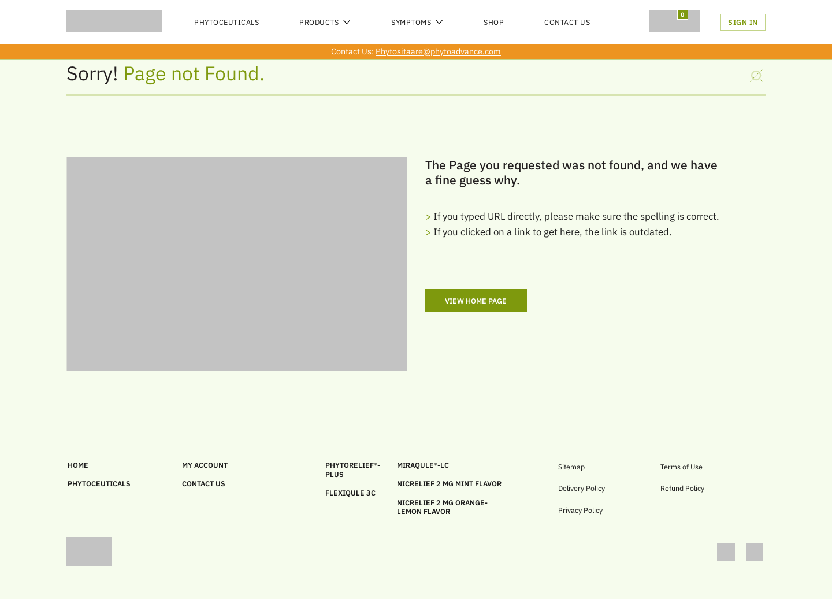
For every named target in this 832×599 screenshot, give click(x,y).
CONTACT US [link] (203, 483)
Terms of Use (681, 466)
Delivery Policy (581, 488)
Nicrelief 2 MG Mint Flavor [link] (449, 483)
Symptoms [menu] (417, 22)
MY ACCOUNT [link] (205, 464)
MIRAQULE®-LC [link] (423, 464)
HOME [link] (78, 464)
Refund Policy (682, 488)
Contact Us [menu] (567, 22)
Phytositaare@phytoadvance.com (438, 51)
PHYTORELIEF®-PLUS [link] (352, 469)
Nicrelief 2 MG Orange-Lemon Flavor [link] (442, 507)
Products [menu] (325, 22)
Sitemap (571, 466)
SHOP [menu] (494, 22)
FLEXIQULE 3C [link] (350, 492)
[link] (731, 553)
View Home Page (476, 300)
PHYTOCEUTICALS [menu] (226, 22)
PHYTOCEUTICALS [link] (99, 483)
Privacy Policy (580, 510)
